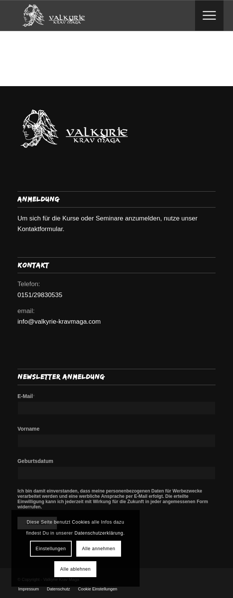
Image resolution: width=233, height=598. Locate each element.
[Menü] (205, 15)
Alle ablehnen (75, 569)
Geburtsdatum (35, 461)
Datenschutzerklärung (98, 533)
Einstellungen (51, 548)
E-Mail (26, 396)
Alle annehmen (98, 548)
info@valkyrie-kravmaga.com (59, 321)
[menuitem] (209, 15)
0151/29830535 (39, 295)
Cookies (81, 522)
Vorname (28, 429)
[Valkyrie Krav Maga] (96, 15)
